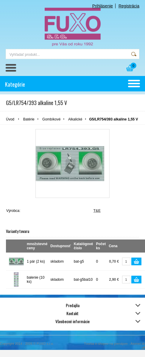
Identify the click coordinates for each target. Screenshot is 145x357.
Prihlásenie (102, 6)
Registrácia (129, 6)
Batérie (29, 119)
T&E (97, 211)
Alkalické (75, 119)
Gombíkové (51, 119)
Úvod (10, 119)
